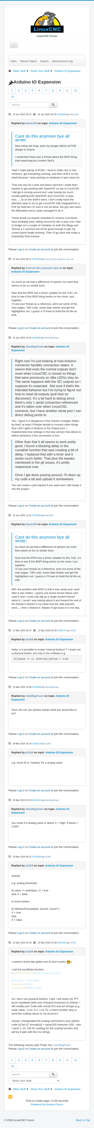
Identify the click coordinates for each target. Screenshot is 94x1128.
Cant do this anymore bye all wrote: (42, 138)
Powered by (38, 1104)
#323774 (61, 630)
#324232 (36, 800)
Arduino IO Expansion (63, 123)
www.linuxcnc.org (62, 61)
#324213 (36, 743)
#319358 (36, 337)
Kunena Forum (54, 1104)
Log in (20, 249)
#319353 (36, 259)
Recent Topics (28, 61)
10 (67, 90)
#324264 (36, 856)
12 (12, 96)
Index (13, 61)
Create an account (39, 249)
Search (44, 61)
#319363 (36, 515)
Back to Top (83, 1120)
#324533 (61, 942)
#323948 (36, 687)
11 (75, 90)
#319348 (61, 114)
